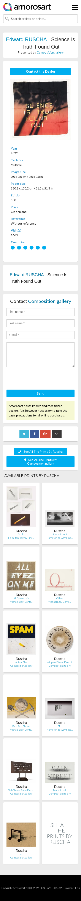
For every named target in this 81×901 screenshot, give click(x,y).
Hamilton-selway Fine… (21, 537)
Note (21, 854)
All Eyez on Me (21, 598)
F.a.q (77, 888)
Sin (59, 726)
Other (59, 598)
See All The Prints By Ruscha (40, 451)
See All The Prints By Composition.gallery (40, 461)
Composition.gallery (50, 52)
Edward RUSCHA (26, 39)
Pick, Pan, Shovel (21, 726)
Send (40, 393)
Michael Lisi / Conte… (21, 601)
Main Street (59, 790)
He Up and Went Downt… (60, 662)
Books (21, 534)
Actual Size (21, 662)
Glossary (68, 888)
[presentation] (39, 379)
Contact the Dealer (40, 71)
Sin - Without (59, 534)
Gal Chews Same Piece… (21, 790)
